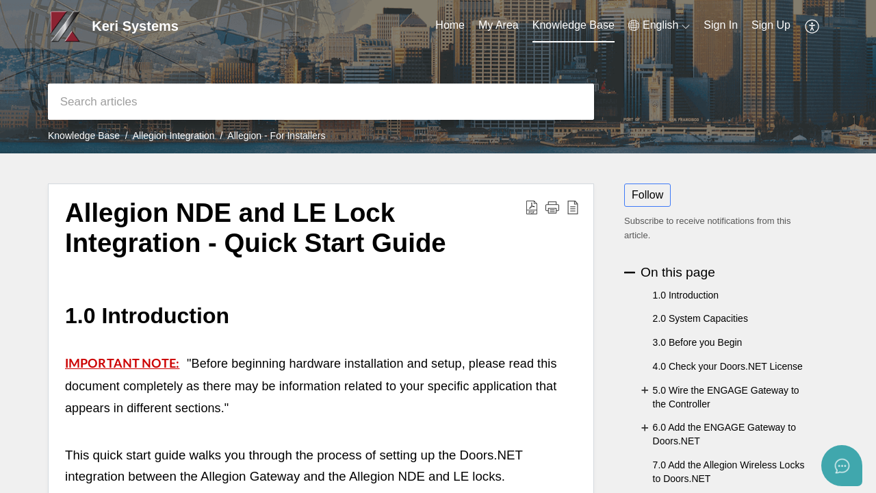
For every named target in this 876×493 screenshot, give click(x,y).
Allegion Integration (174, 135)
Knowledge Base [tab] (573, 25)
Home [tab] (450, 25)
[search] (321, 102)
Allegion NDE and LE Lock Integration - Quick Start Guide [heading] (255, 227)
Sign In (721, 25)
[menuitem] (721, 26)
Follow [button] (647, 195)
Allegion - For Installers (276, 135)
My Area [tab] (498, 25)
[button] (659, 25)
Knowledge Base (84, 135)
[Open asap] (841, 465)
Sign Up (770, 25)
